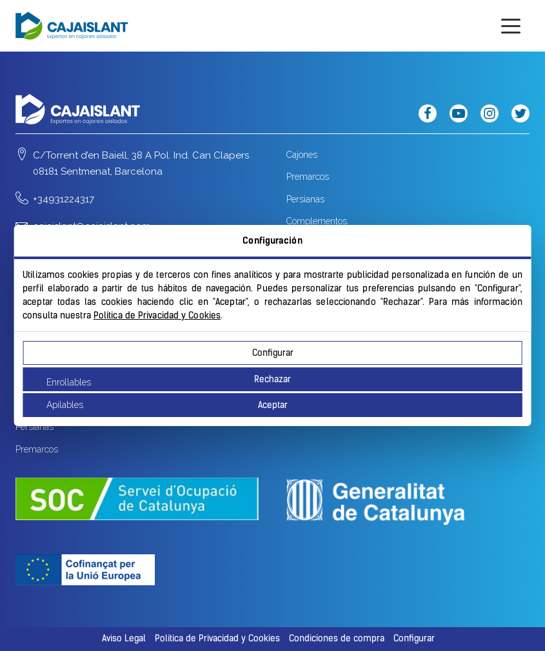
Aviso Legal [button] (124, 638)
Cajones (301, 155)
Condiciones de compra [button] (336, 638)
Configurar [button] (414, 638)
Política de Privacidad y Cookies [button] (217, 638)
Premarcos (307, 176)
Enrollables (68, 382)
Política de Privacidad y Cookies (157, 315)
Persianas (305, 199)
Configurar (272, 352)
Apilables (64, 405)
